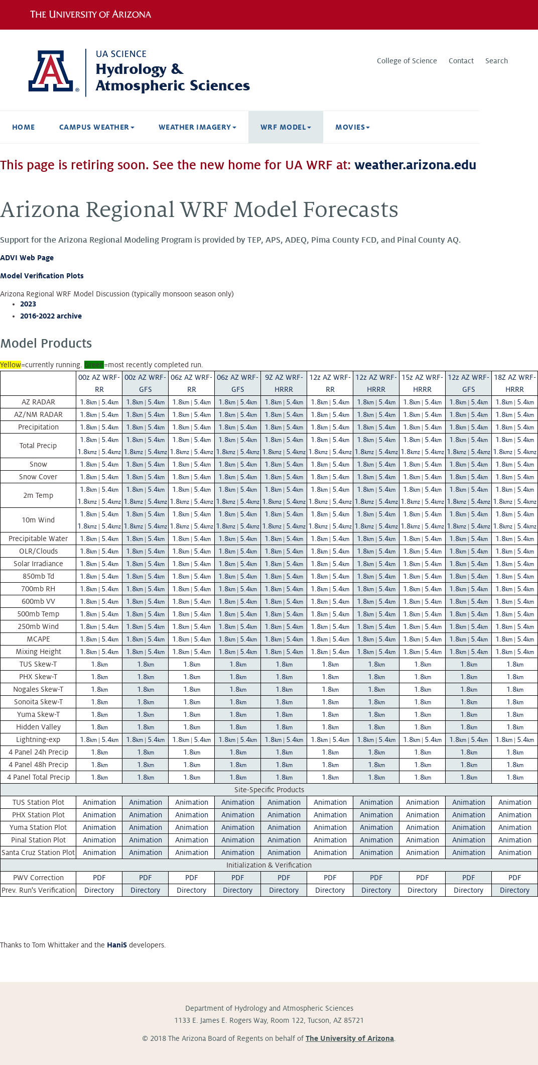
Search (496, 61)
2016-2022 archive (51, 316)
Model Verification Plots (42, 276)
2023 (28, 304)
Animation (99, 802)
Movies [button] (352, 127)
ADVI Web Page (27, 258)
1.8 (88, 402)
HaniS (117, 945)
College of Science (407, 61)
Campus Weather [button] (96, 127)
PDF (99, 878)
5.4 (109, 402)
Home (23, 127)
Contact (461, 61)
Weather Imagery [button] (197, 127)
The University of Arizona (350, 1038)
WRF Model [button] (285, 127)
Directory (99, 890)
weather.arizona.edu (415, 165)
